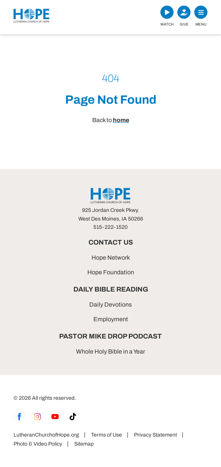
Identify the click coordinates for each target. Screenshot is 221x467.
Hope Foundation (110, 272)
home (121, 120)
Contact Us (110, 242)
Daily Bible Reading (110, 289)
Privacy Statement (155, 435)
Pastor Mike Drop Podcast (110, 336)
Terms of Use (106, 435)
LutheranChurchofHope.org (46, 435)
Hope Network (110, 257)
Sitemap (84, 444)
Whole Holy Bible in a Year (110, 351)
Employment (110, 319)
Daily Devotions (110, 304)
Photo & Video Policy (38, 444)
